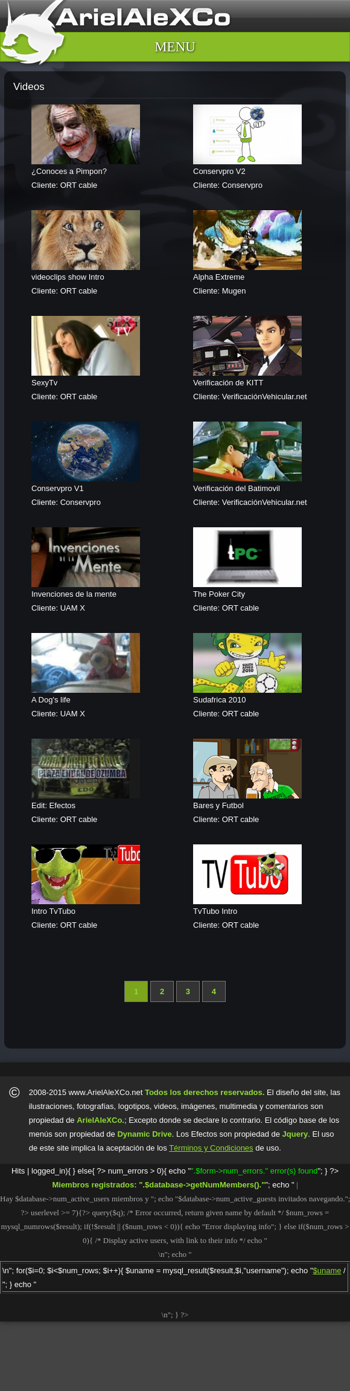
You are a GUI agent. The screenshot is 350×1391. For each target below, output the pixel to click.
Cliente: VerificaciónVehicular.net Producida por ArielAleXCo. (262, 365)
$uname (327, 1270)
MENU (175, 46)
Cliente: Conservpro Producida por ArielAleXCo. (262, 154)
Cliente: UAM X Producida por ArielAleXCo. (100, 576)
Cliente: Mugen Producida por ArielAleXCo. (262, 259)
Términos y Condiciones (211, 1147)
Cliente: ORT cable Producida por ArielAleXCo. (100, 154)
